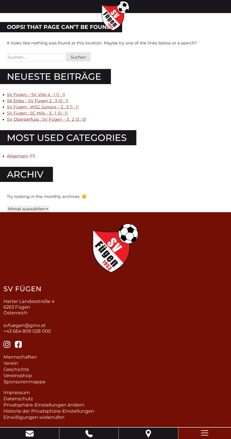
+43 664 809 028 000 (27, 331)
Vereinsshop (17, 375)
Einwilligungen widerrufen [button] (34, 417)
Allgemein (17, 156)
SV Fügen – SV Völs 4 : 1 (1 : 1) (36, 94)
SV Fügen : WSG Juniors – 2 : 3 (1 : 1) (43, 107)
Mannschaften (20, 357)
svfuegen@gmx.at (24, 325)
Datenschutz (18, 398)
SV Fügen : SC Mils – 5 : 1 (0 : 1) (37, 113)
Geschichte (16, 369)
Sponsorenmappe (24, 381)
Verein (10, 363)
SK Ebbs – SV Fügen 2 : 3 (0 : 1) (38, 100)
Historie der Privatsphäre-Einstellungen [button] (48, 411)
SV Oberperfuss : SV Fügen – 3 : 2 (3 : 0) (46, 119)
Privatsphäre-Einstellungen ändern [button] (44, 405)
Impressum (16, 392)
